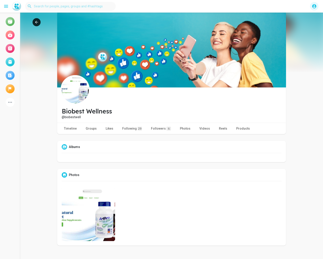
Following (132, 129)
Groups (91, 128)
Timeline (70, 128)
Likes (109, 128)
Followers (161, 129)
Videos (204, 128)
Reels (223, 128)
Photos (185, 128)
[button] (70, 6)
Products (243, 128)
